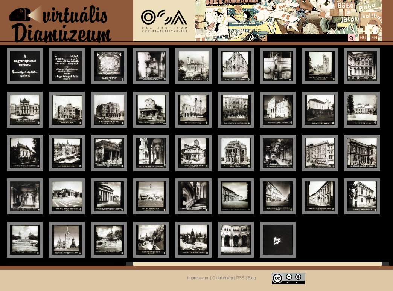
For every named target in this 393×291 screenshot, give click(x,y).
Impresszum (198, 278)
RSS (240, 278)
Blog (252, 278)
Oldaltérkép (222, 278)
